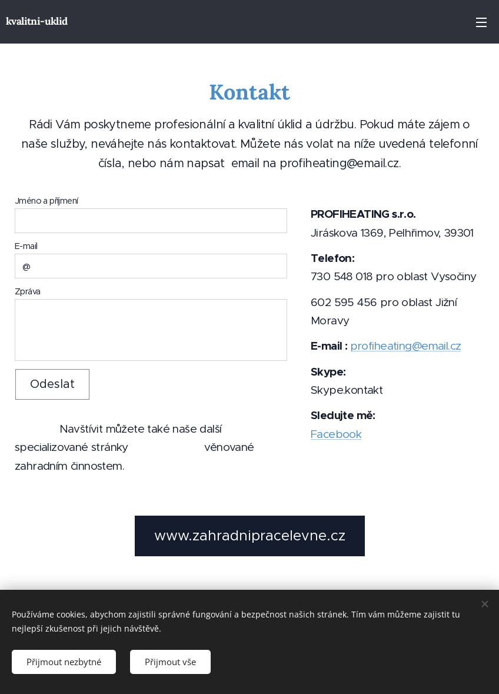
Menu (481, 22)
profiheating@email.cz (405, 346)
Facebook (336, 434)
